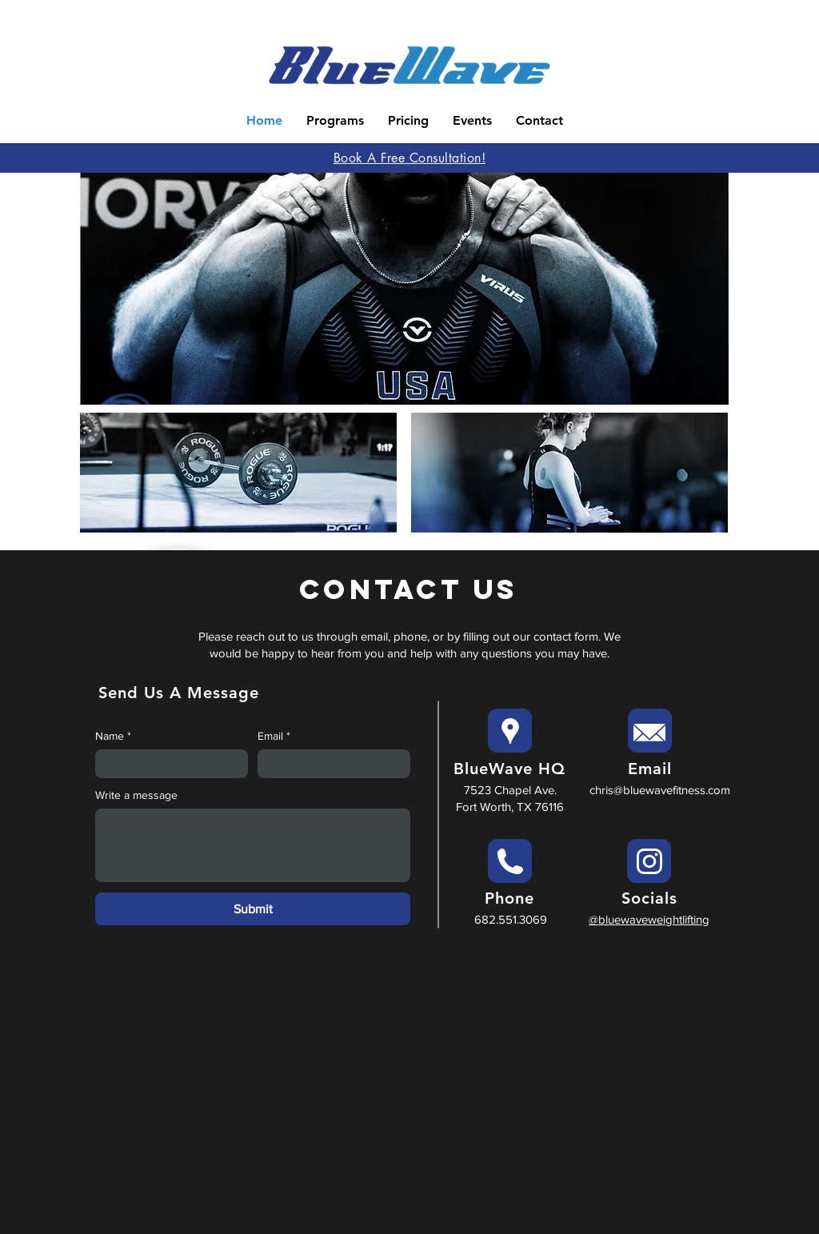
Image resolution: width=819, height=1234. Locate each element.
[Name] (166, 763)
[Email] (329, 763)
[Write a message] (252, 845)
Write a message (136, 795)
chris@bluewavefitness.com (659, 790)
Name (113, 736)
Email (274, 736)
